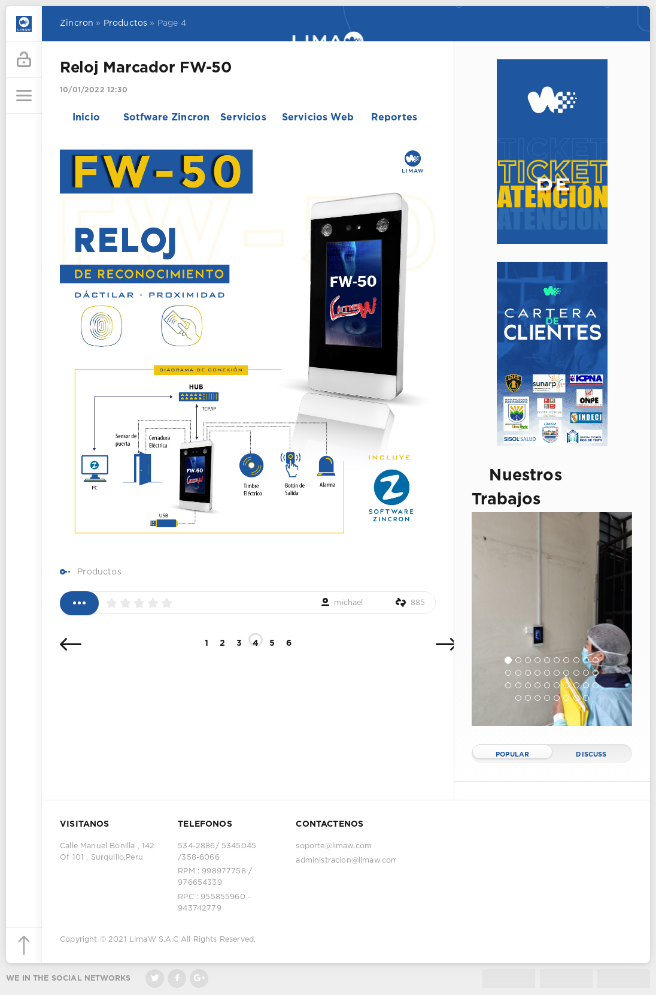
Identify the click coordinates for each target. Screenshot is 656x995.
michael (348, 603)
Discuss (591, 755)
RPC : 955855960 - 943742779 (214, 903)
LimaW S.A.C (153, 939)
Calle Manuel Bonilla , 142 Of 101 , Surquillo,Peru (107, 852)
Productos (99, 572)
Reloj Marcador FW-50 (146, 68)
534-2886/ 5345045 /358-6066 (217, 852)
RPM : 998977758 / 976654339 (215, 877)
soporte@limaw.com (334, 846)
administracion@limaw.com (346, 860)
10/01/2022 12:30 (93, 90)
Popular (512, 755)
